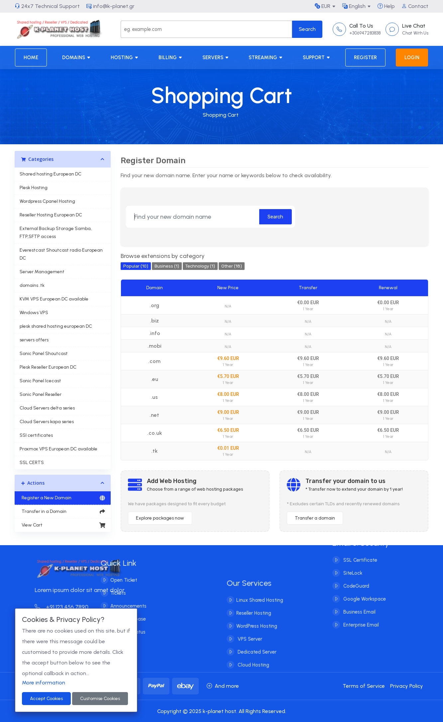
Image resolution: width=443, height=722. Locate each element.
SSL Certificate (359, 552)
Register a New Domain (63, 498)
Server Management (42, 272)
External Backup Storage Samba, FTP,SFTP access (56, 232)
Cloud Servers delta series (47, 408)
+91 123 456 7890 (70, 607)
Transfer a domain (315, 518)
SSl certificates (36, 435)
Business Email (359, 604)
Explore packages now (160, 518)
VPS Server (249, 647)
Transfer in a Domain (63, 512)
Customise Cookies (100, 698)
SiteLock (352, 565)
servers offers (34, 340)
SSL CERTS (32, 462)
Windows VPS (34, 312)
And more (223, 686)
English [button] (354, 6)
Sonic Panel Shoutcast (44, 353)
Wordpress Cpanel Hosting (47, 201)
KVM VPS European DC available (54, 299)
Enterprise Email (360, 617)
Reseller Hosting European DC (51, 215)
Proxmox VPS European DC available (58, 449)
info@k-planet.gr (110, 6)
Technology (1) (200, 266)
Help (386, 6)
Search (275, 217)
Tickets (109, 593)
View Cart (63, 525)
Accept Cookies (46, 698)
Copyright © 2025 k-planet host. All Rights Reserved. (221, 711)
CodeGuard (355, 578)
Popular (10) (135, 266)
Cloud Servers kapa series (47, 421)
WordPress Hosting (256, 634)
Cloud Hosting (252, 673)
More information (43, 682)
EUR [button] (322, 6)
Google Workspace (364, 591)
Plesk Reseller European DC (48, 367)
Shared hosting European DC (50, 174)
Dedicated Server (256, 660)
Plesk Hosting (34, 187)
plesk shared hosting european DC (56, 326)
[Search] (206, 29)
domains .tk (32, 285)
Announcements (120, 606)
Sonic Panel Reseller (40, 394)
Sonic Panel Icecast (40, 381)
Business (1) (167, 266)
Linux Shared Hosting (259, 608)
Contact (414, 6)
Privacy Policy (406, 686)
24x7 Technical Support (47, 6)
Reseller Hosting (253, 621)
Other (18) (231, 266)
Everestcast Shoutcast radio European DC (61, 254)
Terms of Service (364, 686)
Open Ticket (115, 580)
